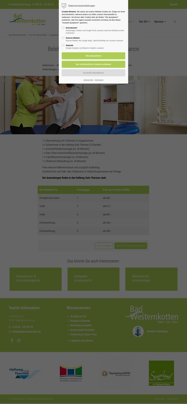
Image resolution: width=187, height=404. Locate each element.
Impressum (99, 80)
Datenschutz (88, 80)
